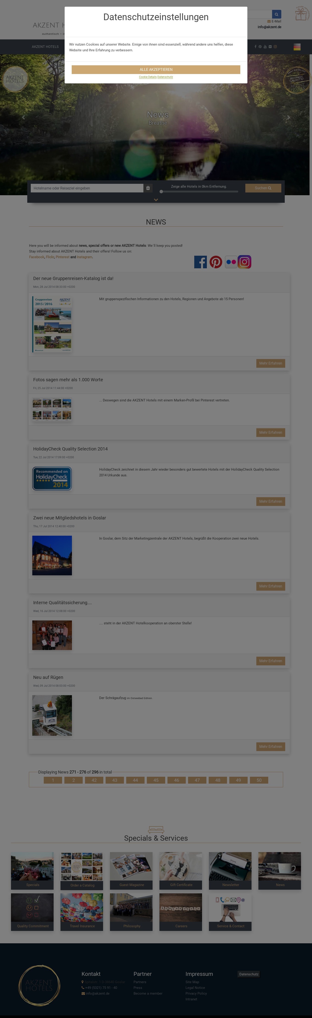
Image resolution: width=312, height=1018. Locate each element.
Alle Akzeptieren (156, 69)
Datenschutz (165, 77)
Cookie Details (148, 77)
